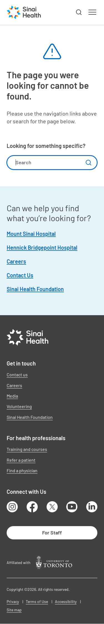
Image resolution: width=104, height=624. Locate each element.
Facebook (32, 506)
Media (12, 395)
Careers (16, 261)
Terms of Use (37, 601)
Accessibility (66, 601)
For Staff (52, 532)
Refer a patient (21, 460)
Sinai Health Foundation (35, 289)
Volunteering (19, 406)
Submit (88, 162)
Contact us (17, 374)
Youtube (71, 506)
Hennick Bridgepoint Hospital (42, 247)
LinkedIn (91, 506)
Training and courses (27, 449)
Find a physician (22, 470)
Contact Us (20, 275)
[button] (79, 12)
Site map (14, 609)
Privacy (13, 601)
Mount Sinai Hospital (31, 233)
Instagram (12, 506)
